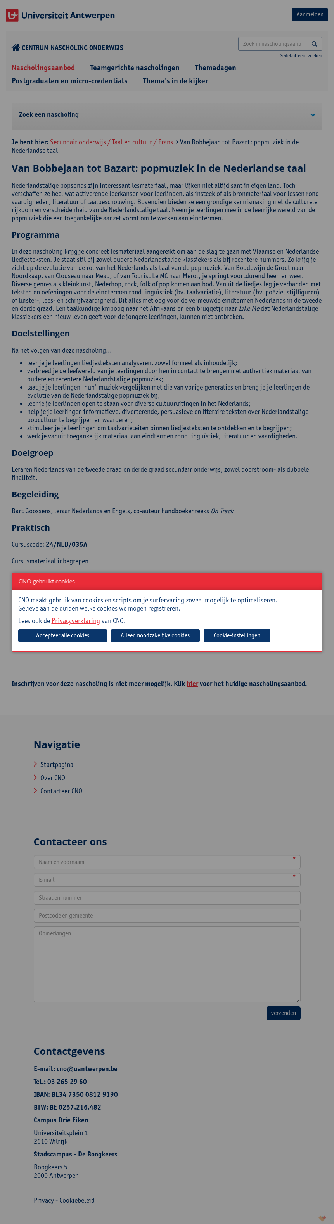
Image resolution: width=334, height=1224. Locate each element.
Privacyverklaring (76, 620)
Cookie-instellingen (237, 635)
